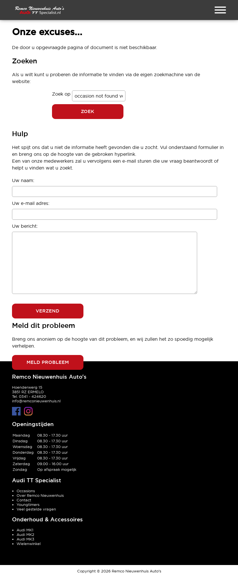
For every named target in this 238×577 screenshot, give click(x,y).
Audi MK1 (25, 530)
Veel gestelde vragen (36, 509)
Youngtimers (28, 504)
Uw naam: (23, 180)
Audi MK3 (25, 539)
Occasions (26, 491)
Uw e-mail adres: (30, 203)
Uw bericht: (25, 226)
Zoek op (62, 94)
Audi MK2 (25, 534)
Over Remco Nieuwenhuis (40, 495)
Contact (24, 500)
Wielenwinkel (29, 543)
